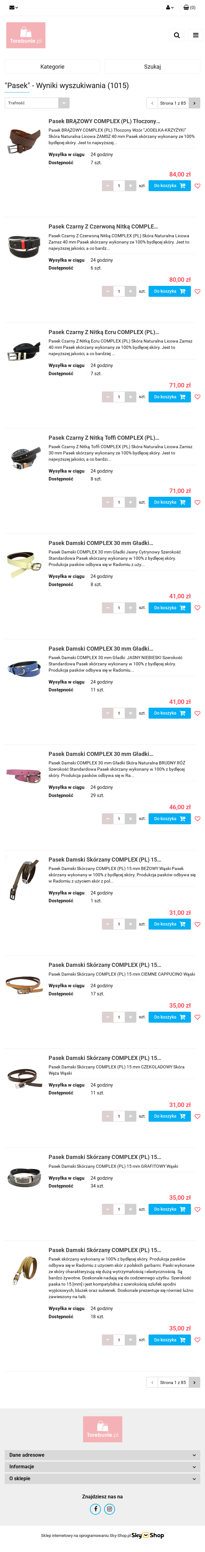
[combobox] (37, 102)
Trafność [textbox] (16, 103)
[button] (189, 8)
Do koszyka (170, 185)
